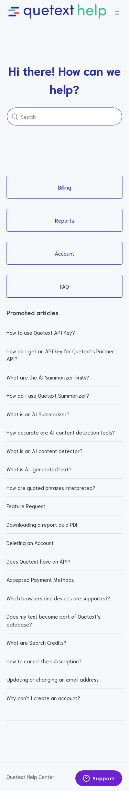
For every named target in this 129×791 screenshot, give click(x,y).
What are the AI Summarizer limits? (48, 377)
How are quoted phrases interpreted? (51, 487)
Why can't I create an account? (43, 697)
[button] (117, 12)
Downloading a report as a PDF (42, 524)
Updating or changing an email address (53, 679)
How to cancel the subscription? (44, 661)
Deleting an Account (30, 542)
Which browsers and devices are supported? (58, 598)
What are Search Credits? (36, 642)
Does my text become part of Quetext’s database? (53, 620)
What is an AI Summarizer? (38, 413)
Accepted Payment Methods (40, 579)
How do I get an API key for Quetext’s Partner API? (60, 355)
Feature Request (26, 505)
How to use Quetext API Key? (41, 332)
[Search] (64, 117)
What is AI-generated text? (39, 469)
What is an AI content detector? (45, 450)
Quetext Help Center (31, 776)
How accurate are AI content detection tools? (61, 432)
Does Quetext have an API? (39, 561)
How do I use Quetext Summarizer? (48, 395)
